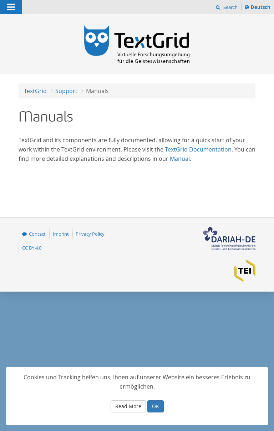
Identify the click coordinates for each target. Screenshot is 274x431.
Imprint (61, 234)
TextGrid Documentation (198, 149)
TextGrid (35, 91)
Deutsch (260, 8)
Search (230, 7)
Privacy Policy (90, 234)
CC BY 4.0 (31, 248)
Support (66, 91)
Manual (180, 159)
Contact (37, 234)
